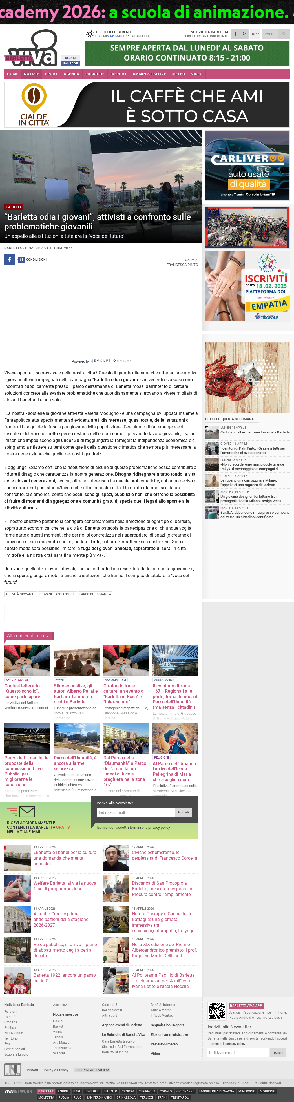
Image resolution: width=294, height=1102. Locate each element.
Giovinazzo (185, 1091)
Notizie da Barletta (19, 1005)
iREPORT (118, 74)
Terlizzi (146, 1097)
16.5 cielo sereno (120, 34)
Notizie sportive (65, 1014)
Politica (10, 1027)
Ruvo (78, 1097)
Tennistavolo (62, 1048)
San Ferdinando (99, 1097)
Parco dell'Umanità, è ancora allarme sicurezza (75, 763)
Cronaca (10, 1022)
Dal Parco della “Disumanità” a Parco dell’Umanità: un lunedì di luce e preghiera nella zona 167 (124, 771)
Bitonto (110, 1091)
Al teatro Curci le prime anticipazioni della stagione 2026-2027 (61, 919)
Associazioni (62, 1005)
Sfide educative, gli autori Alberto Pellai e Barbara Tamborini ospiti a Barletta (76, 694)
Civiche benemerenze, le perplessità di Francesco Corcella (164, 855)
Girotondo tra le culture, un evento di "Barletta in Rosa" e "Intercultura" (124, 694)
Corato (166, 1091)
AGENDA (71, 74)
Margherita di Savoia (216, 1091)
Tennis (58, 1037)
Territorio (11, 1038)
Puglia (64, 1097)
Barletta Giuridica (115, 1052)
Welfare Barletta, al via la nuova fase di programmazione (65, 885)
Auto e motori (161, 1010)
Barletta (45, 1091)
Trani (162, 1097)
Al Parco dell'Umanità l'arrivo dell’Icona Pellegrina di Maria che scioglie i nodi (174, 771)
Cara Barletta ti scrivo (118, 1041)
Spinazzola (126, 1097)
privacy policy (159, 827)
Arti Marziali (62, 1042)
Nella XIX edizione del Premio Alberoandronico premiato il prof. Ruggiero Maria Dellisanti (164, 950)
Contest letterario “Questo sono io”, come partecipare (22, 691)
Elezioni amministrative (169, 1034)
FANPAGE (70, 63)
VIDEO (197, 74)
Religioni (10, 1011)
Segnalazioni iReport (167, 1025)
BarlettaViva (31, 45)
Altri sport (109, 1015)
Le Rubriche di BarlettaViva (123, 1034)
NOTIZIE (31, 74)
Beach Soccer (112, 1010)
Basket (58, 1026)
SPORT (51, 74)
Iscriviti (183, 812)
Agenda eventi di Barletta (122, 1025)
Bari (76, 1091)
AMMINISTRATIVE (149, 74)
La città (10, 1017)
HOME (12, 74)
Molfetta (46, 1097)
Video (155, 1054)
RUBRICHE (95, 74)
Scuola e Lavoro (16, 1054)
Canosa (128, 1091)
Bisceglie (92, 1091)
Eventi (9, 1043)
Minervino (246, 1091)
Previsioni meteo (164, 1044)
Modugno (267, 1091)
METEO (178, 74)
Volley (57, 1032)
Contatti (32, 1070)
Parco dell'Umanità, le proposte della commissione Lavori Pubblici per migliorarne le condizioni (26, 771)
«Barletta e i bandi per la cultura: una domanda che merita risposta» (66, 858)
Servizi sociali (14, 1049)
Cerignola (147, 1091)
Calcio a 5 (109, 1005)
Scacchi (59, 1053)
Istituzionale (13, 1033)
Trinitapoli (180, 1097)
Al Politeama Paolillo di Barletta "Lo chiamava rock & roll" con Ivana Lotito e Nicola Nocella (163, 981)
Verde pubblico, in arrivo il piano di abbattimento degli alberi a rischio (65, 950)
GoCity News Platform (92, 1070)
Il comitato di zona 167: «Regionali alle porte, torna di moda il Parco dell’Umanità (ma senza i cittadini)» (175, 696)
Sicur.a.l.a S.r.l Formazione (122, 1047)
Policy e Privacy (56, 1070)
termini (135, 827)
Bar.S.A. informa (163, 1005)
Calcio (58, 1021)
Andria (63, 1091)
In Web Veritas (162, 1015)
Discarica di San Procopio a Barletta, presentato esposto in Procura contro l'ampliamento (162, 888)
